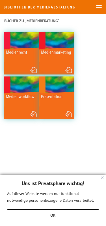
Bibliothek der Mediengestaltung (39, 7)
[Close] (102, 177)
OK (53, 215)
